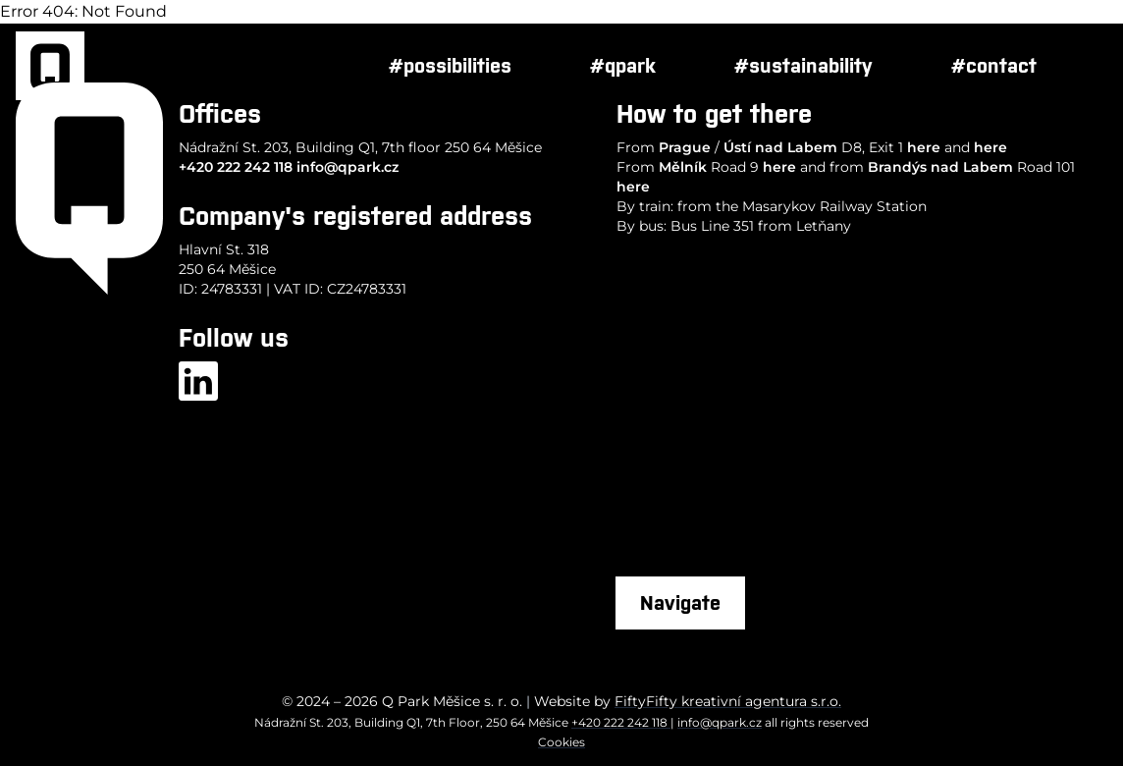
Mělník (683, 167)
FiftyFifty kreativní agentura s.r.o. (728, 701)
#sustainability (803, 65)
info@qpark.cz (347, 167)
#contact (994, 65)
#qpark (623, 65)
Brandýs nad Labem (940, 167)
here (923, 147)
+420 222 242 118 (236, 167)
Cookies (561, 742)
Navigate (680, 602)
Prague (685, 147)
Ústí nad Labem (780, 147)
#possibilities (450, 65)
